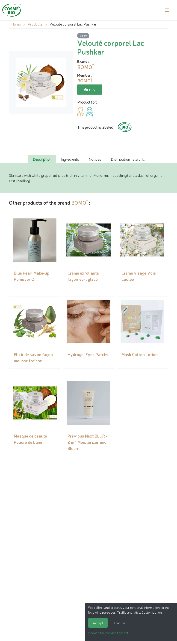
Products (35, 23)
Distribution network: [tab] (128, 159)
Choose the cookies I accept (108, 633)
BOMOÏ (79, 202)
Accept (98, 623)
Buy (89, 89)
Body (83, 36)
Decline (119, 623)
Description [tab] (42, 159)
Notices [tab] (95, 159)
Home (16, 23)
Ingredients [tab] (70, 159)
